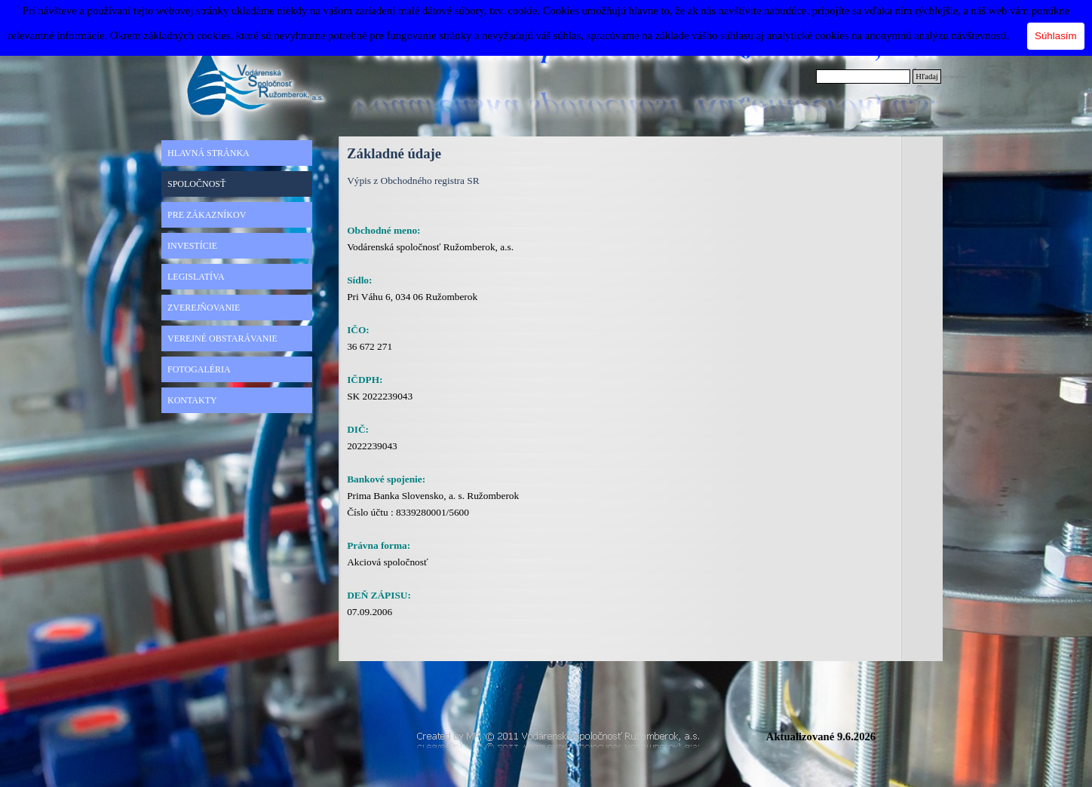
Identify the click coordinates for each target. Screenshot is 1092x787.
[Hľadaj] (863, 76)
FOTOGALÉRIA (199, 369)
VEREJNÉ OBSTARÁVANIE (222, 338)
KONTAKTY (192, 400)
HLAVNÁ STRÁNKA (208, 153)
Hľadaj (927, 76)
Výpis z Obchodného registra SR (413, 180)
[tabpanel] (481, 412)
